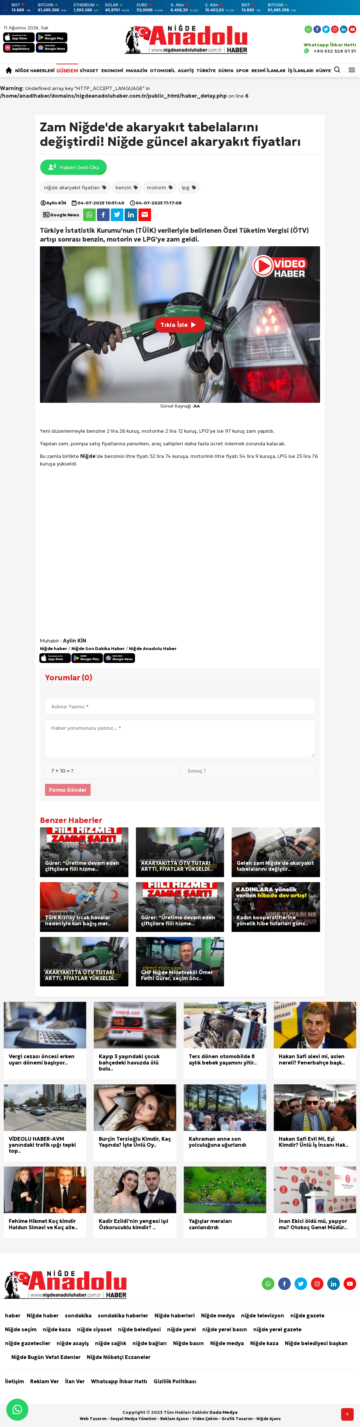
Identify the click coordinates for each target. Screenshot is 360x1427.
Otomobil (162, 70)
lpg (189, 187)
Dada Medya (224, 1412)
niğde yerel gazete (277, 1329)
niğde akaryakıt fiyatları (75, 187)
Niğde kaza (264, 1343)
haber (12, 1315)
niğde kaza (57, 1329)
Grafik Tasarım (237, 1418)
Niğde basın (188, 1343)
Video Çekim (205, 1418)
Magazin (136, 70)
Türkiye (206, 70)
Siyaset (89, 70)
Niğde (87, 456)
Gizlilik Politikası (175, 1381)
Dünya (225, 70)
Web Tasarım (93, 1418)
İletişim (14, 1381)
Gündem (67, 70)
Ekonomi (112, 70)
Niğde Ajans (268, 1418)
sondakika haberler (123, 1315)
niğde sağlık (110, 1343)
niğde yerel (181, 1329)
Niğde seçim (21, 1329)
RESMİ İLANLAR (268, 70)
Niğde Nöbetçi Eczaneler (118, 1357)
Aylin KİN (53, 202)
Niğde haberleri (35, 70)
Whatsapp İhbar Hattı (119, 1381)
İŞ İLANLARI (300, 70)
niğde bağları (149, 1343)
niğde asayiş (73, 1343)
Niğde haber (53, 648)
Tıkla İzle (180, 324)
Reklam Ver (44, 1381)
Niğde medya (218, 1315)
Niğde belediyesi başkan (316, 1343)
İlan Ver (75, 1381)
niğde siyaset (94, 1329)
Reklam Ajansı (174, 1418)
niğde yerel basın (224, 1329)
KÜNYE (323, 70)
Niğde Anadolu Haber (153, 648)
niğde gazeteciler (27, 1343)
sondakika (78, 1315)
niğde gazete (307, 1315)
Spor (242, 70)
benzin (126, 187)
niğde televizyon (262, 1315)
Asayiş (186, 70)
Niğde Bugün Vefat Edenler (46, 1357)
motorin (160, 187)
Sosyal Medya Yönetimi (133, 1418)
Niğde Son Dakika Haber (98, 648)
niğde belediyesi (139, 1329)
